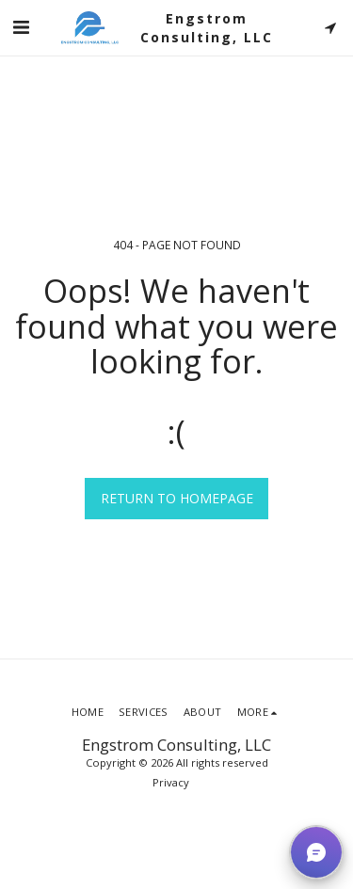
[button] (21, 27)
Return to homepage (177, 498)
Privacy (170, 782)
